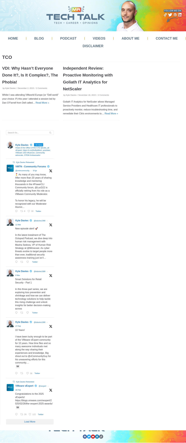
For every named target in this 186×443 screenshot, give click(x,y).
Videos (99, 38)
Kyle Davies (10, 88)
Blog (39, 38)
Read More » (42, 103)
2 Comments (41, 88)
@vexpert (42, 386)
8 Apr (35, 171)
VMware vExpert (24, 386)
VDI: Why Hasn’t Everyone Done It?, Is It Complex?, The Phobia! (30, 75)
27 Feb (18, 326)
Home (13, 38)
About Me (131, 38)
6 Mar (17, 275)
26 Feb (18, 390)
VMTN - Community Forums (30, 166)
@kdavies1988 (39, 221)
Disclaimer (93, 46)
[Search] (30, 132)
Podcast (68, 38)
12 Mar (18, 225)
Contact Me (167, 38)
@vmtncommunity (22, 171)
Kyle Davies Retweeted (25, 162)
